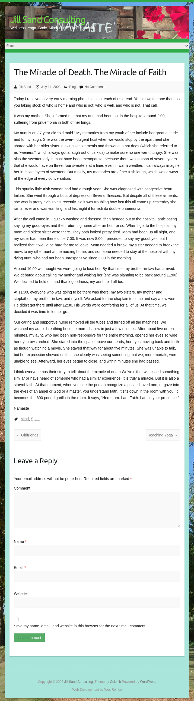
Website (20, 593)
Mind (25, 419)
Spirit (35, 419)
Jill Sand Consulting (47, 19)
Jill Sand (25, 87)
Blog (72, 87)
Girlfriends (27, 435)
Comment (22, 488)
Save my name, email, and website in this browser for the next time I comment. (80, 626)
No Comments (95, 87)
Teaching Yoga (163, 435)
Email (20, 567)
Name (20, 541)
